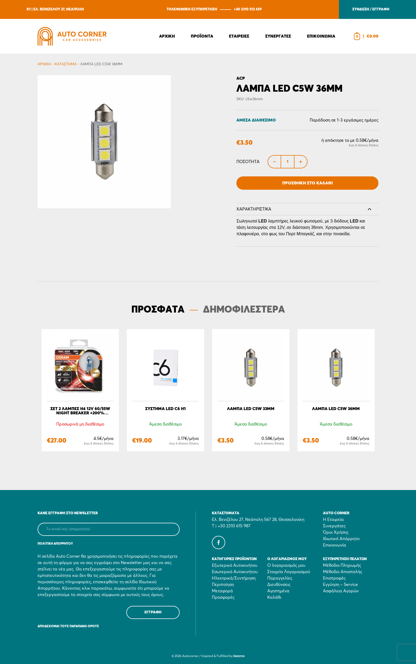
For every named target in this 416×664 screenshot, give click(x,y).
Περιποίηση (223, 584)
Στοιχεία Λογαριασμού (288, 572)
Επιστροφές (334, 578)
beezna (238, 656)
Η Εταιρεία (333, 519)
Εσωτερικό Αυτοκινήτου (235, 572)
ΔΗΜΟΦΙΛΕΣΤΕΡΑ (244, 310)
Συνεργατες (278, 36)
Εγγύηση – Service (340, 584)
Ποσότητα (248, 162)
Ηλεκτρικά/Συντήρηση (234, 578)
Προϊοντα (202, 36)
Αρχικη (167, 36)
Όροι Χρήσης (336, 532)
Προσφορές (223, 597)
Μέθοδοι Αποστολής (342, 572)
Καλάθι (274, 597)
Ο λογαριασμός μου (286, 565)
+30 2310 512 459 (248, 9)
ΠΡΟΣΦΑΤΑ (157, 310)
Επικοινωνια (321, 36)
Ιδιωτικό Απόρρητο (341, 539)
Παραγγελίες (279, 578)
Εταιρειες (239, 36)
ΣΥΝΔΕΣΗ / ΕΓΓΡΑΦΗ (370, 9)
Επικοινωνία (334, 545)
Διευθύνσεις (278, 584)
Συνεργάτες (334, 526)
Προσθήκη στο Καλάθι (307, 183)
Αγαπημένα (278, 591)
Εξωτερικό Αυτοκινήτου (234, 565)
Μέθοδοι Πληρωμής (342, 565)
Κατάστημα (65, 64)
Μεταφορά (222, 591)
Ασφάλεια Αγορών (341, 591)
